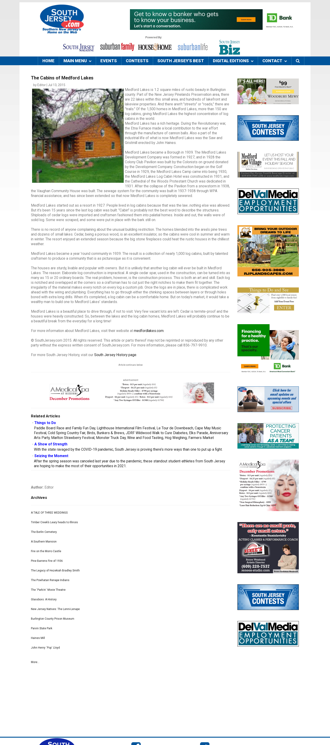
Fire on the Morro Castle (46, 551)
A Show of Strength (50, 444)
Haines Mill (38, 638)
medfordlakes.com (149, 331)
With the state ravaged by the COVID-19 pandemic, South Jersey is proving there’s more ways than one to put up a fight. (128, 449)
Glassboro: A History (44, 599)
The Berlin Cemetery (44, 532)
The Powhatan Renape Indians (50, 580)
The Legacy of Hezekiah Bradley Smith (55, 570)
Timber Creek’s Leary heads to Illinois (54, 522)
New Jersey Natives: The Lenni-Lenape (55, 609)
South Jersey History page (115, 355)
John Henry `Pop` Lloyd (45, 647)
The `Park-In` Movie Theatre (48, 589)
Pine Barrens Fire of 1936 (47, 560)
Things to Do (45, 423)
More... (35, 662)
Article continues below (130, 365)
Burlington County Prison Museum (52, 618)
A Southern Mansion (44, 541)
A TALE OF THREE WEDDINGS (49, 512)
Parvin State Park (41, 628)
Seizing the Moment (51, 456)
